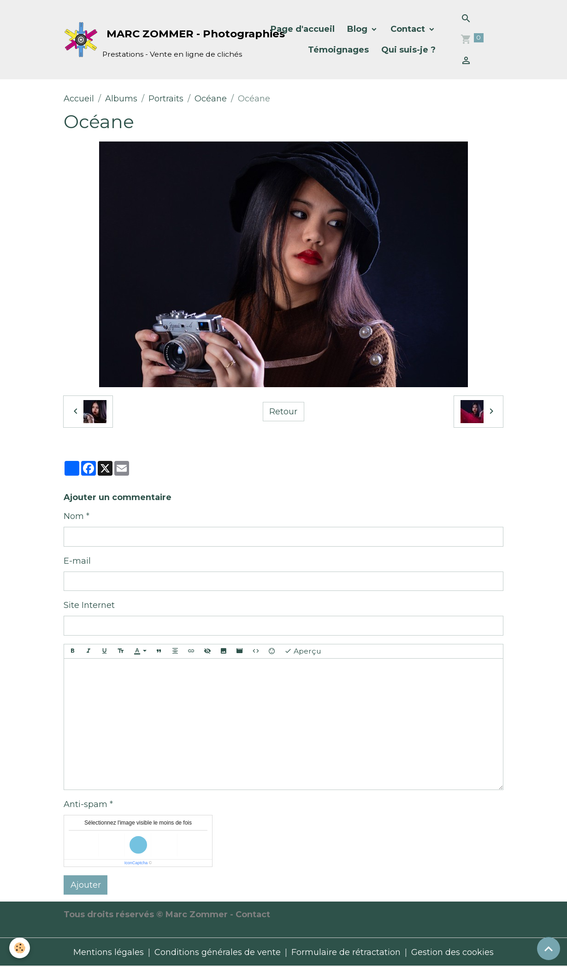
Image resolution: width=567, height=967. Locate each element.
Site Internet (89, 605)
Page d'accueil (303, 29)
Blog (358, 29)
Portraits (165, 99)
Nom (74, 516)
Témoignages (338, 50)
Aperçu (302, 651)
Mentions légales (108, 952)
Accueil (79, 99)
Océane (211, 99)
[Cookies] (19, 948)
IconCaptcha (136, 863)
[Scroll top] (548, 948)
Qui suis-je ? (408, 50)
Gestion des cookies (452, 952)
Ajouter (86, 885)
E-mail (77, 561)
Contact (408, 29)
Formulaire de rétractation (346, 952)
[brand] (159, 40)
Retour (283, 412)
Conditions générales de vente (217, 952)
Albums (121, 99)
